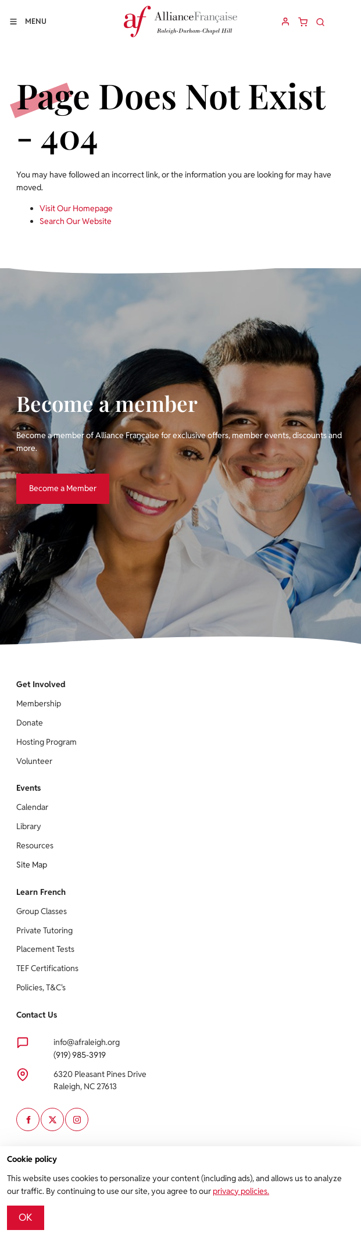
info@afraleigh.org (86, 1042)
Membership (38, 703)
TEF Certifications (47, 968)
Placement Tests (45, 949)
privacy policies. (241, 1191)
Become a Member (50, 479)
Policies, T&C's (41, 987)
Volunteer (34, 761)
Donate (29, 722)
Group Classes (41, 911)
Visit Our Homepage (76, 208)
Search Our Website (76, 221)
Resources (34, 845)
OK (26, 1217)
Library (28, 826)
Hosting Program (46, 742)
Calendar (32, 807)
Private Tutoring (44, 930)
